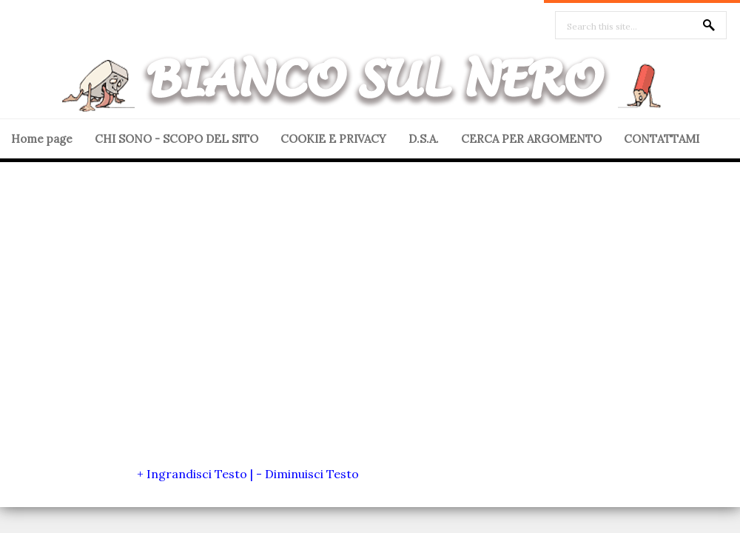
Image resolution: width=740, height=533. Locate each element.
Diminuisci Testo (312, 473)
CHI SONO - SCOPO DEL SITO (176, 139)
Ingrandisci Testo (197, 473)
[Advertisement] (139, 323)
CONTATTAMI (661, 139)
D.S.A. (423, 139)
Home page (42, 139)
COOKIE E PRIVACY (333, 139)
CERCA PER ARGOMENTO (531, 139)
